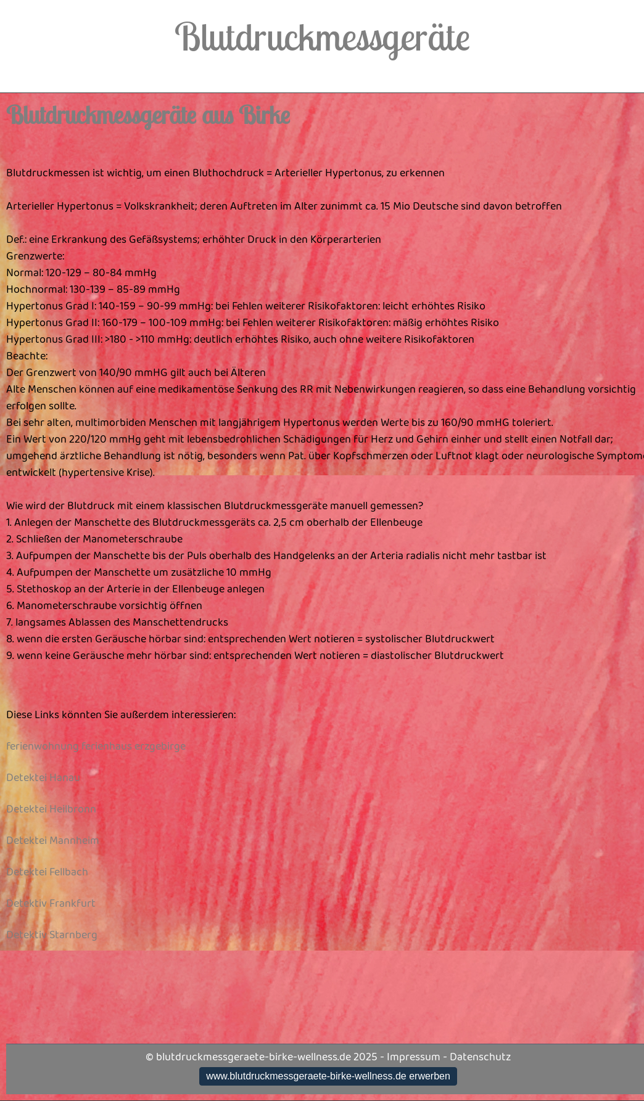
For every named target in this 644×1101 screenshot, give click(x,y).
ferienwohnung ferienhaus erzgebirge (96, 746)
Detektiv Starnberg (51, 935)
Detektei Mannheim (52, 840)
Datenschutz (480, 1057)
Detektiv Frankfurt (51, 903)
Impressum (413, 1057)
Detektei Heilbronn (51, 809)
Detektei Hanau (43, 778)
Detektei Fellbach (47, 872)
